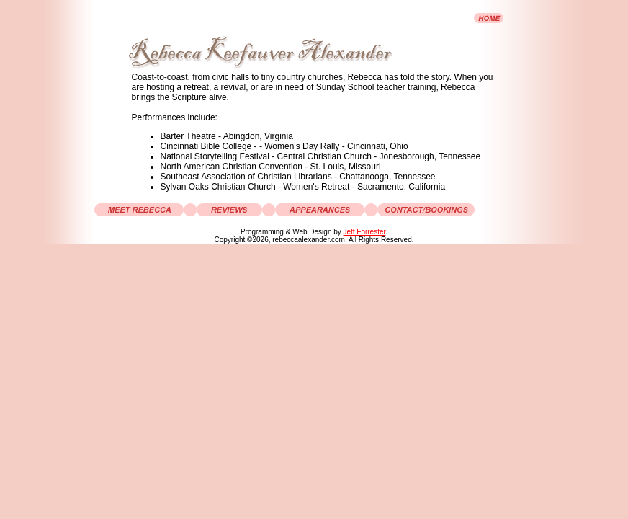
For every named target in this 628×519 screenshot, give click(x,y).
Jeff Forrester (365, 232)
